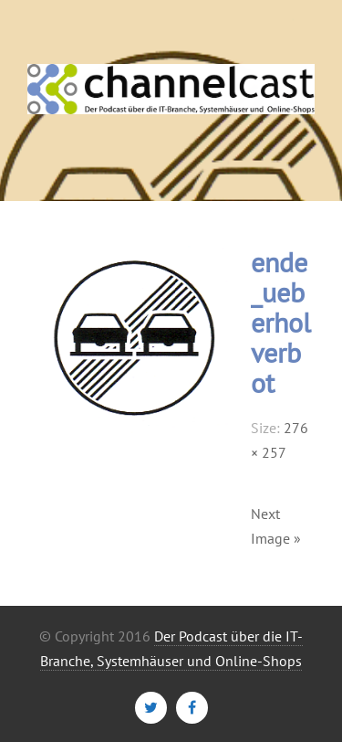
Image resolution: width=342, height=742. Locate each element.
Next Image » (276, 525)
